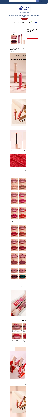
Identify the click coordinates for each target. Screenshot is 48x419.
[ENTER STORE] (24, 19)
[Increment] (29, 36)
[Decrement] (27, 36)
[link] (42, 2)
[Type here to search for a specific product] (22, 1)
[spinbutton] (28, 36)
